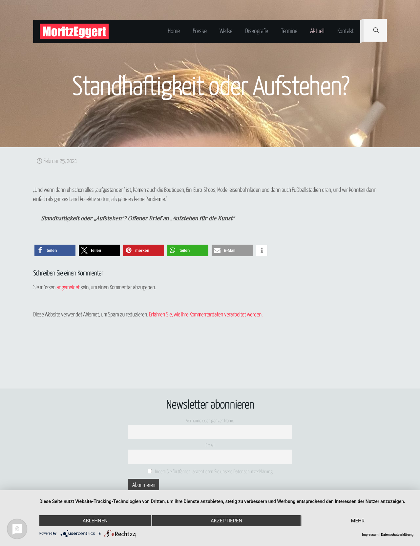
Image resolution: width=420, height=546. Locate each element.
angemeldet (67, 288)
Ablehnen (95, 521)
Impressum (370, 534)
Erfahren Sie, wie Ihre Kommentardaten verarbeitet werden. (205, 315)
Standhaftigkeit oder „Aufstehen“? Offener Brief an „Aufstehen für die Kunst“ (138, 218)
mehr (358, 521)
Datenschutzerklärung (397, 534)
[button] (54, 250)
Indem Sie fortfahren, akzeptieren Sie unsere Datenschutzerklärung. (211, 471)
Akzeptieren (226, 521)
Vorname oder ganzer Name (210, 420)
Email (210, 445)
